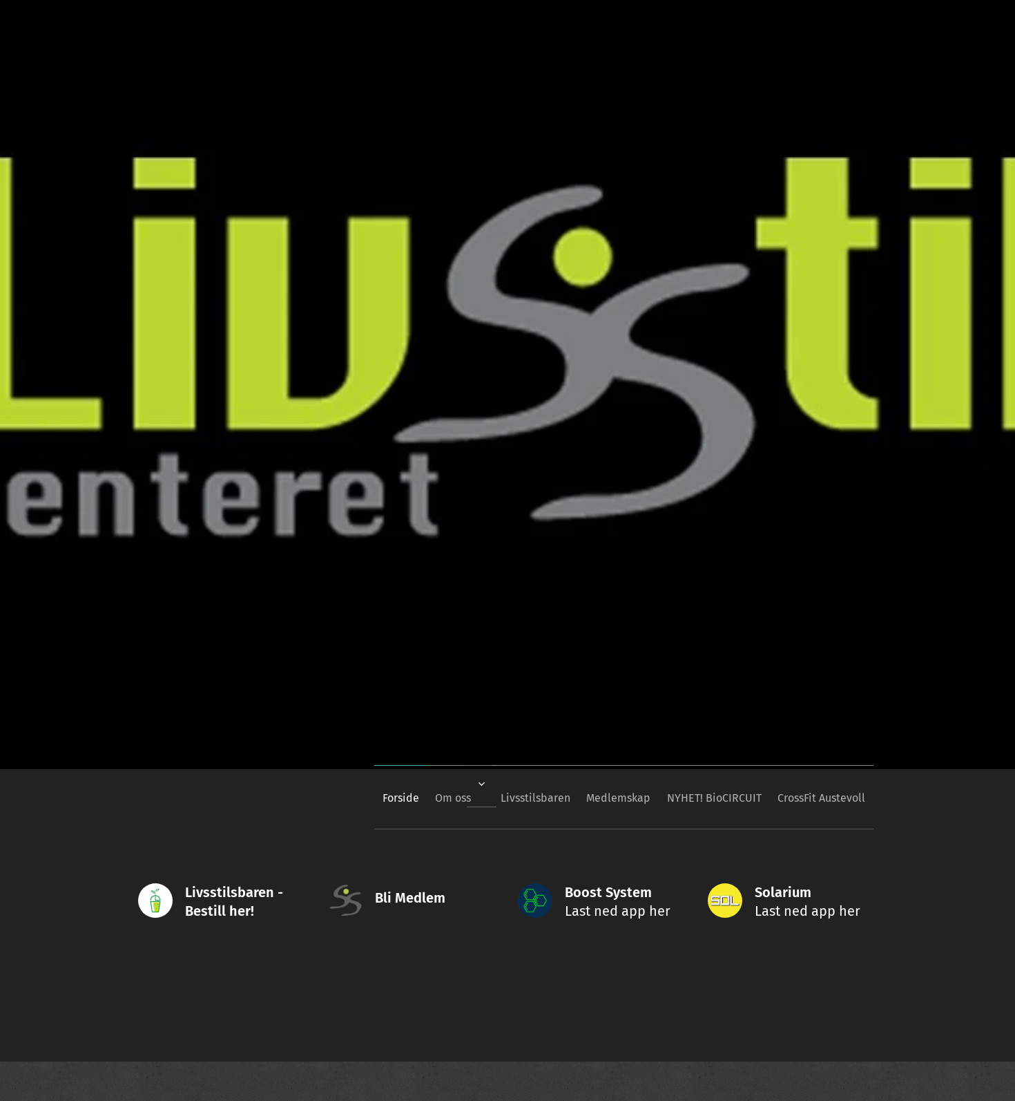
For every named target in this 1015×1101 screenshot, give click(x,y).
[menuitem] (356, 797)
